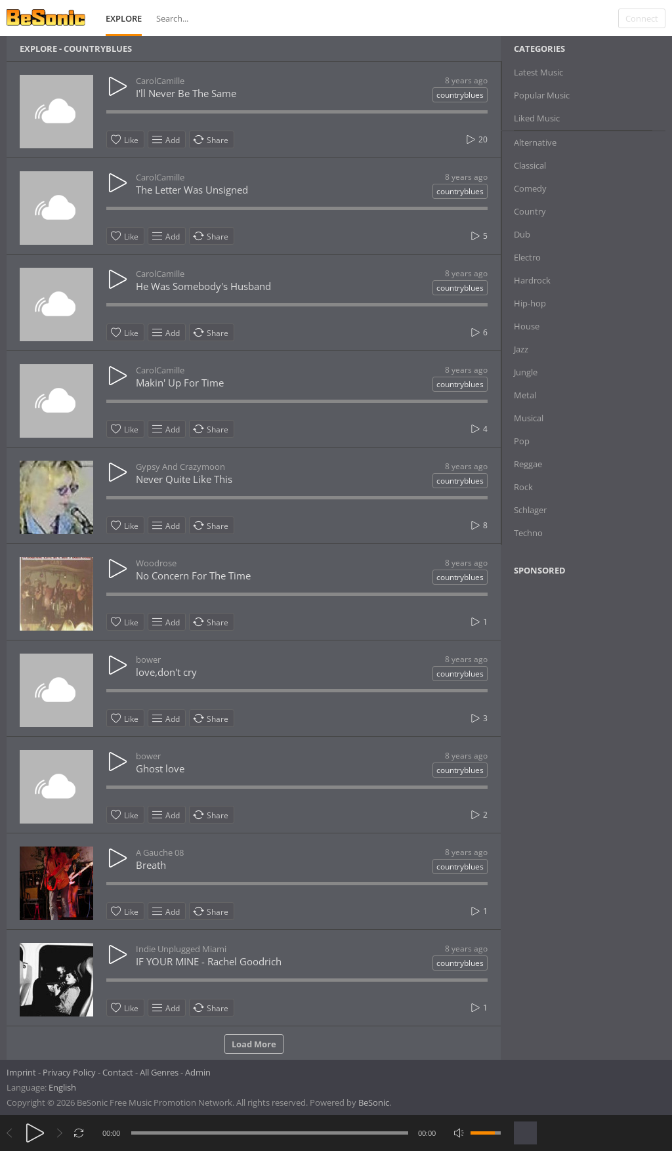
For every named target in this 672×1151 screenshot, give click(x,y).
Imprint (21, 1072)
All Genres (159, 1072)
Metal (525, 395)
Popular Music (542, 95)
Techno (528, 533)
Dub (522, 234)
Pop (522, 441)
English (62, 1087)
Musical (528, 418)
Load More (254, 1044)
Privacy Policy (69, 1072)
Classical (530, 165)
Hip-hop (530, 303)
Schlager (530, 510)
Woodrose (156, 563)
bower (148, 659)
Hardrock (532, 280)
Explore (124, 18)
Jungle (525, 372)
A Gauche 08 (160, 852)
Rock (523, 487)
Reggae (528, 464)
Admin (198, 1072)
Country (530, 211)
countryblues (460, 94)
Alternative (535, 142)
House (526, 326)
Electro (527, 257)
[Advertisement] (577, 692)
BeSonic (373, 1102)
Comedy (530, 188)
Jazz (521, 349)
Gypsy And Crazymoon (180, 466)
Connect (641, 18)
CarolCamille (160, 81)
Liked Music (537, 118)
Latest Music (538, 72)
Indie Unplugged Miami (181, 949)
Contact (117, 1072)
